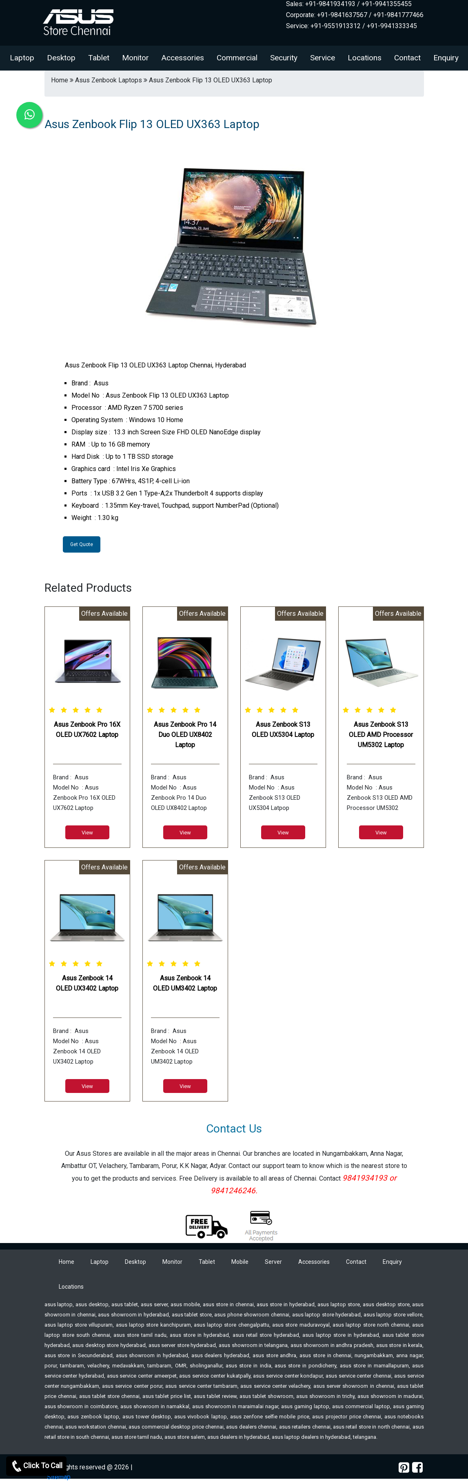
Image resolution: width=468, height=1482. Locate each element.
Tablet (98, 57)
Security (283, 57)
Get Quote (81, 544)
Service (322, 57)
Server (273, 1262)
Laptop (22, 57)
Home (66, 1262)
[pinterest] (404, 1467)
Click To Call (36, 1466)
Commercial (237, 57)
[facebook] (417, 1467)
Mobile (239, 1262)
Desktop (61, 57)
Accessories (183, 57)
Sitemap (59, 1477)
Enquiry (446, 57)
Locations (364, 57)
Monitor (135, 57)
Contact (407, 57)
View (87, 832)
